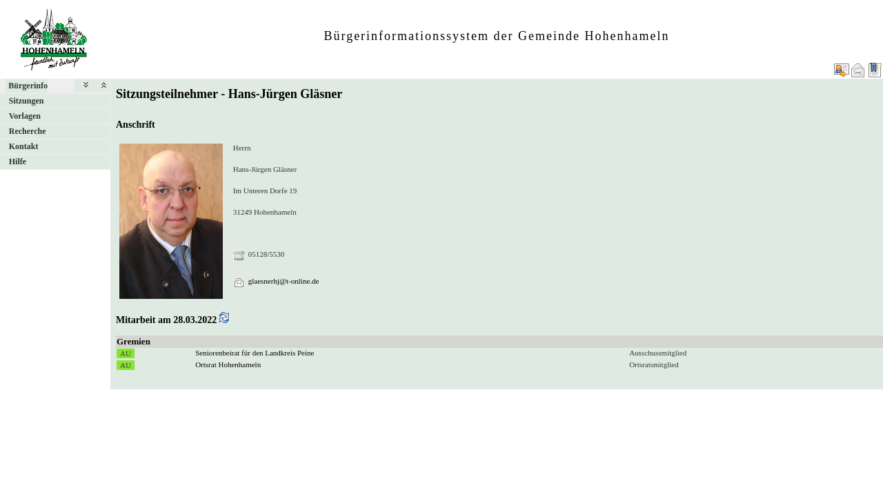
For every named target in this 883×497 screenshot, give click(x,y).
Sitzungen (26, 101)
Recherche (27, 131)
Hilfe (17, 161)
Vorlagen (25, 116)
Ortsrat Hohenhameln (228, 364)
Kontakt (24, 146)
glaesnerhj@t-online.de (283, 281)
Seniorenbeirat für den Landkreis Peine (254, 353)
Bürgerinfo (28, 85)
